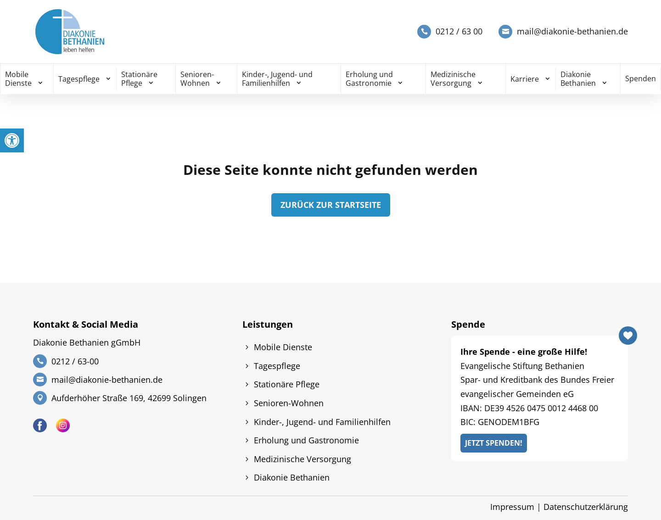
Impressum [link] (512, 506)
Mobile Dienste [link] (18, 78)
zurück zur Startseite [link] (330, 204)
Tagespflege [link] (79, 79)
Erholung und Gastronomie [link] (369, 78)
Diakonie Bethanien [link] (578, 78)
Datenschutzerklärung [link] (585, 506)
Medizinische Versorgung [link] (453, 78)
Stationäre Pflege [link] (139, 78)
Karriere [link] (524, 79)
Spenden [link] (640, 78)
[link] (12, 140)
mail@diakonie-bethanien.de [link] (572, 31)
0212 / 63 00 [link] (459, 31)
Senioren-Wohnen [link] (197, 78)
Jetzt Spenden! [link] (493, 443)
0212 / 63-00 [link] (75, 361)
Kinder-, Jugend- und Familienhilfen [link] (277, 78)
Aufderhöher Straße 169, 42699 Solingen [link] (129, 397)
